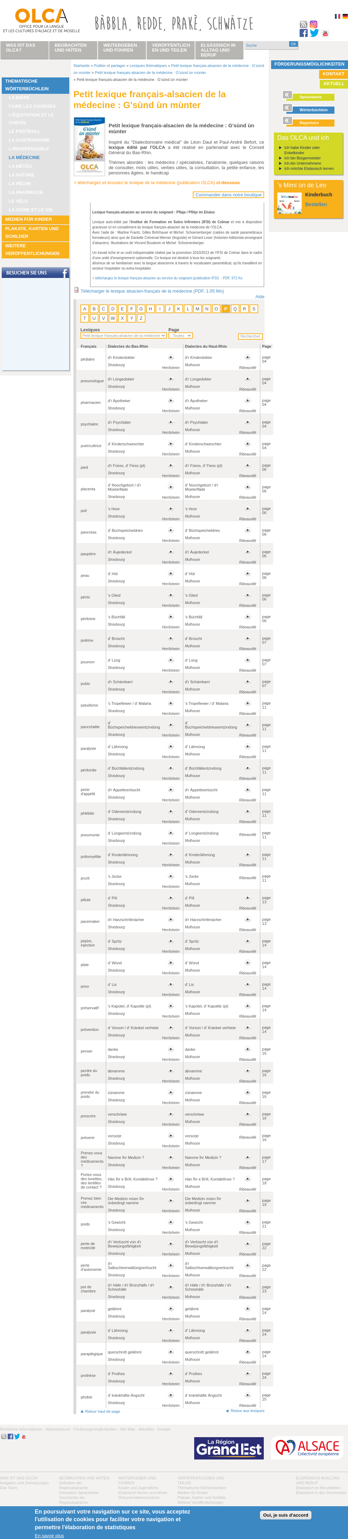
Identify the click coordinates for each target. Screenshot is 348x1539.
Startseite (81, 65)
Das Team (8, 1488)
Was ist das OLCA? (19, 1478)
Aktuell (334, 83)
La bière (19, 97)
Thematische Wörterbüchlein (27, 84)
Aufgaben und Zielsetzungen (24, 1483)
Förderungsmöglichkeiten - (96, 1429)
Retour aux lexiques (247, 1411)
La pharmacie (26, 192)
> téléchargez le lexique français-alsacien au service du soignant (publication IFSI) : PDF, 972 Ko (167, 278)
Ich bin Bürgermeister (302, 158)
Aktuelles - (147, 1429)
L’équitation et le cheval (31, 118)
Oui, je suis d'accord (285, 1515)
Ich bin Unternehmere (302, 163)
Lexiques (90, 329)
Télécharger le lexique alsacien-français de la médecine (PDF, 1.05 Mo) (152, 291)
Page (173, 329)
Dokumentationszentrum (139, 1497)
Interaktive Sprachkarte (78, 1493)
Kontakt (334, 73)
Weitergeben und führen (120, 48)
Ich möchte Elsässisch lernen (309, 168)
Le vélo (18, 201)
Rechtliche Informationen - (22, 1429)
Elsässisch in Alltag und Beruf (218, 50)
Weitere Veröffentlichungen (32, 249)
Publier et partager (110, 65)
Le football (24, 131)
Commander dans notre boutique (229, 194)
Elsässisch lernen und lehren (142, 1493)
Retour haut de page (102, 1411)
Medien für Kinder (28, 219)
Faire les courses (32, 106)
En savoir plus (49, 1535)
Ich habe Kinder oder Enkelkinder (302, 150)
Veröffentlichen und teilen (171, 48)
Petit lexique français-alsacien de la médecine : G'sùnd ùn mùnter (150, 72)
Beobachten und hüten (84, 1478)
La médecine (24, 157)
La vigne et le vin (31, 209)
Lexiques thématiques (148, 65)
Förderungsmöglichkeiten (310, 64)
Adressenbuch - (59, 1429)
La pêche (20, 183)
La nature (21, 175)
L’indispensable (29, 148)
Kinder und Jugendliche (138, 1488)
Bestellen (316, 204)
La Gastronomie (29, 140)
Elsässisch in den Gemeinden (321, 1493)
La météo (20, 166)
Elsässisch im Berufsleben (318, 1488)
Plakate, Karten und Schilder (32, 232)
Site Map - (128, 1429)
